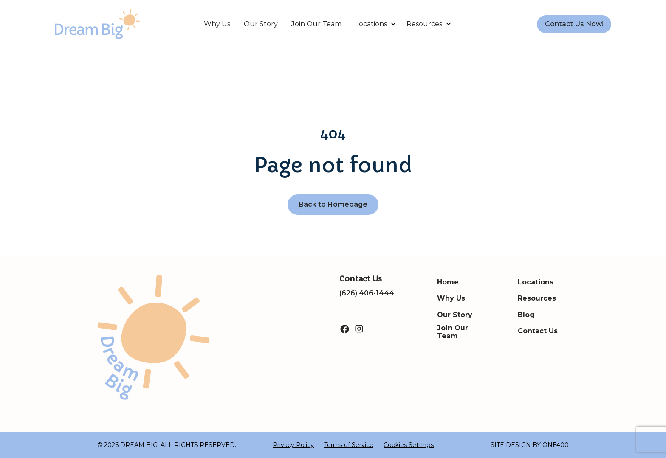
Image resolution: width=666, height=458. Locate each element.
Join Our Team (316, 24)
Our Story (261, 24)
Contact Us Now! (574, 24)
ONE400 (555, 445)
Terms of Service (348, 445)
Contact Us (538, 331)
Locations (371, 24)
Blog (526, 315)
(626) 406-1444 (366, 293)
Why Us (217, 24)
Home (448, 282)
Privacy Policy (293, 445)
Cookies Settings (409, 445)
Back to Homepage (333, 204)
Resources (424, 24)
